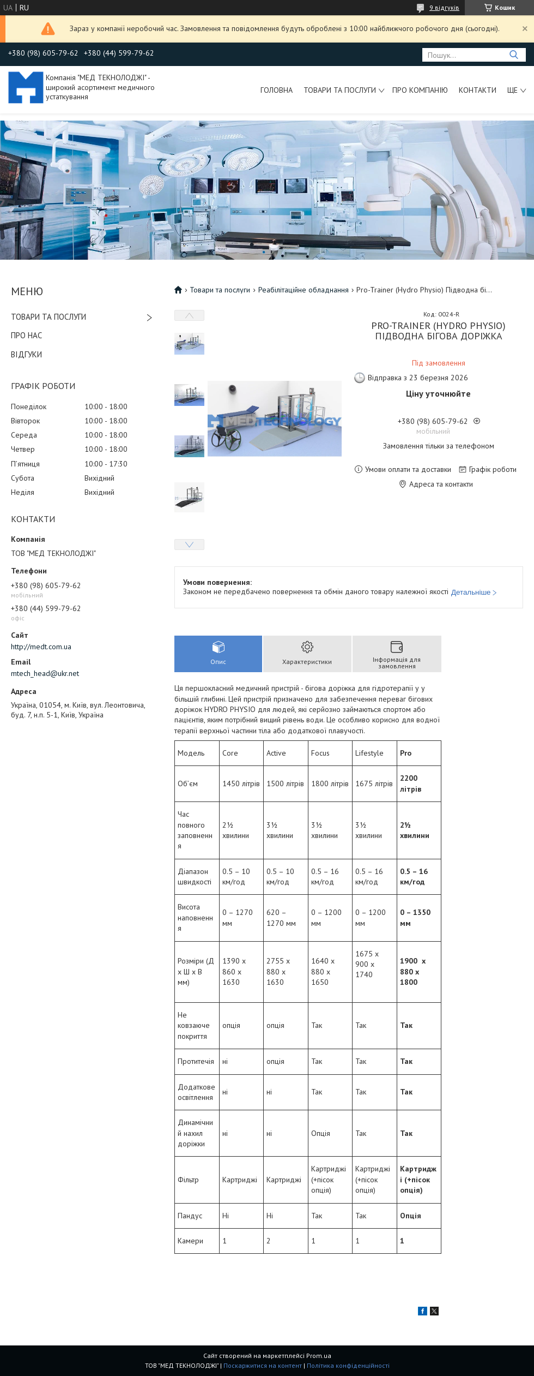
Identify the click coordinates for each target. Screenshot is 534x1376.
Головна (276, 90)
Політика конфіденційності (348, 1365)
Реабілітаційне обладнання (303, 290)
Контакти (477, 90)
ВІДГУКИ (26, 354)
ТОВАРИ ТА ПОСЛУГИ (48, 317)
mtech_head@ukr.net (45, 673)
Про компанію (420, 90)
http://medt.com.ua (41, 646)
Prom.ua (318, 1355)
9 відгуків (444, 7)
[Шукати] (513, 55)
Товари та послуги (340, 90)
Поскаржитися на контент (262, 1365)
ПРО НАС (26, 335)
